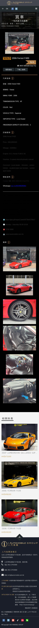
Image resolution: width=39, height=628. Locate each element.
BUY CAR (20, 23)
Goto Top (19, 537)
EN (7, 9)
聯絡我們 (28, 608)
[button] (27, 620)
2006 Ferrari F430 (11, 528)
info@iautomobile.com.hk (16, 575)
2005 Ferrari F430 (11, 491)
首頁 (11, 23)
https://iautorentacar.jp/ (27, 604)
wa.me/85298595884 (18, 186)
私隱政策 (35, 608)
